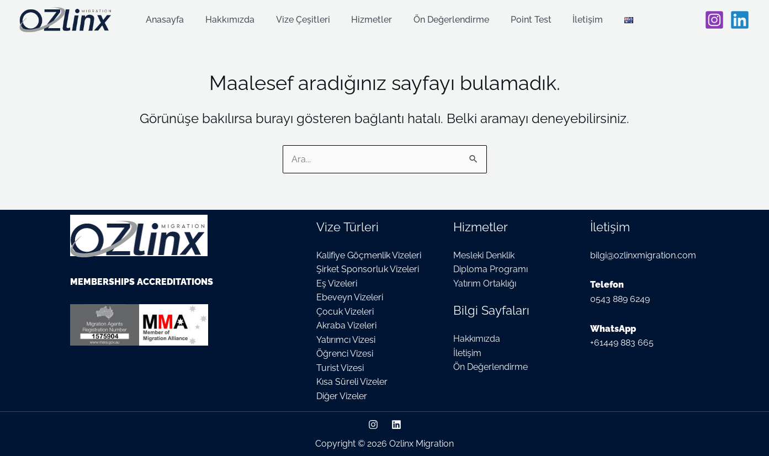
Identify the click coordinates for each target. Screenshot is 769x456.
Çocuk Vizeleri (345, 311)
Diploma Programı (490, 268)
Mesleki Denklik (484, 254)
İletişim (574, 19)
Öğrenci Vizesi (344, 353)
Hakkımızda (234, 19)
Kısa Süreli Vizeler (352, 382)
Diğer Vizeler (341, 395)
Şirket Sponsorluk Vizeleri (367, 268)
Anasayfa (173, 19)
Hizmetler (368, 19)
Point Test (520, 19)
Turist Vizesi (340, 367)
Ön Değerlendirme (444, 19)
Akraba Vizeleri (346, 325)
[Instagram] (714, 20)
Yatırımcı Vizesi (345, 339)
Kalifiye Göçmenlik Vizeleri (368, 254)
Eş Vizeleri (336, 283)
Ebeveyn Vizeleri (349, 296)
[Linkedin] (740, 20)
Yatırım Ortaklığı (484, 283)
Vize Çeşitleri (304, 19)
